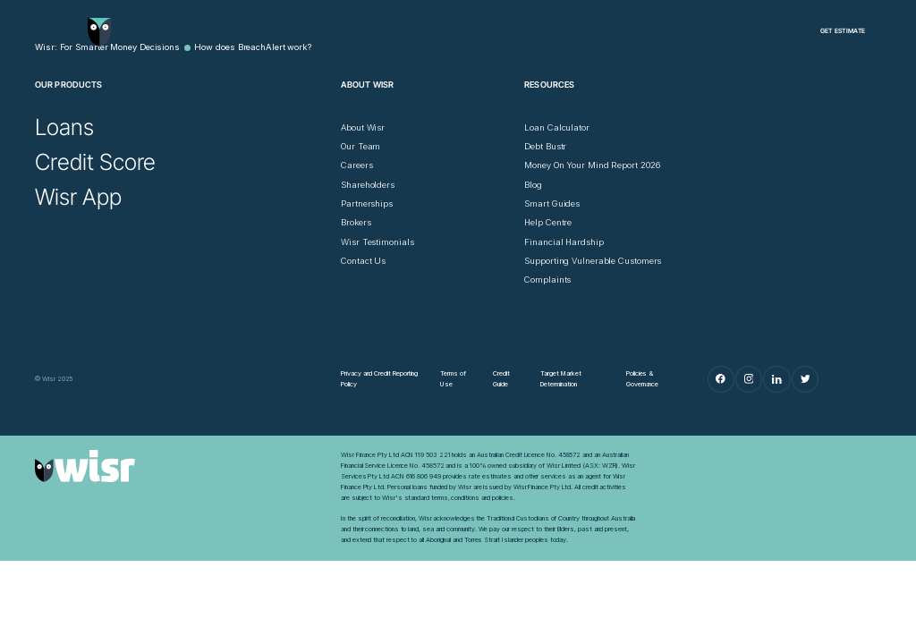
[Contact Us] (363, 261)
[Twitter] (805, 379)
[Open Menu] (45, 32)
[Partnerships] (367, 204)
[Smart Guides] (552, 204)
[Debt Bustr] (545, 146)
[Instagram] (748, 379)
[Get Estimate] (842, 32)
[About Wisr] (363, 128)
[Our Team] (360, 146)
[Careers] (356, 165)
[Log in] (767, 31)
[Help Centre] (548, 222)
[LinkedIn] (776, 379)
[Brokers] (355, 222)
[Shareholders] (367, 185)
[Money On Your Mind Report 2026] (591, 165)
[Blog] (533, 185)
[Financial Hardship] (563, 242)
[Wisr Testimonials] (377, 242)
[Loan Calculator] (556, 128)
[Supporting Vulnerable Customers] (592, 261)
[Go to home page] (99, 32)
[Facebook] (721, 379)
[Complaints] (547, 280)
